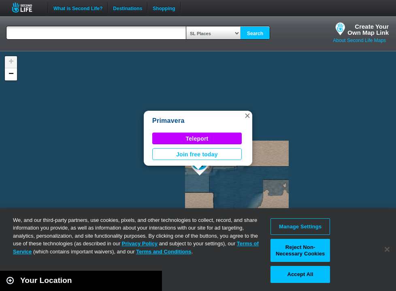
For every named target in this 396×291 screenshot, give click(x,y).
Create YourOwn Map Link (368, 29)
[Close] (387, 249)
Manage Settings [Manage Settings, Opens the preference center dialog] (300, 227)
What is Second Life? (77, 8)
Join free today (197, 154)
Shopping (164, 8)
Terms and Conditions (163, 252)
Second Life (26, 7)
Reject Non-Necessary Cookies (300, 250)
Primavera (168, 120)
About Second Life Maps (359, 40)
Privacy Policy (140, 243)
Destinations (127, 8)
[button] (247, 115)
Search (255, 33)
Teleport (197, 138)
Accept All (300, 274)
